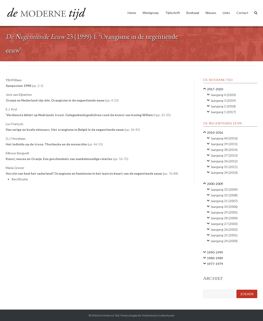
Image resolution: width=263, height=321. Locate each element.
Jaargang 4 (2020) (223, 95)
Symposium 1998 (24, 86)
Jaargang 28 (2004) (224, 218)
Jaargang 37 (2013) (224, 155)
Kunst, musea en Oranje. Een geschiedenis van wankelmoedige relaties (67, 159)
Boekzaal (192, 13)
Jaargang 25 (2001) (224, 235)
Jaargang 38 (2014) (224, 150)
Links (226, 13)
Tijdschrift (172, 13)
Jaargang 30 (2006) (224, 207)
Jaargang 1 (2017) (223, 112)
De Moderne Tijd (108, 315)
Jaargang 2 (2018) (223, 106)
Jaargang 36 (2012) (224, 161)
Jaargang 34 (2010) (224, 172)
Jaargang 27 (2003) (224, 224)
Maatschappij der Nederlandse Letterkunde (147, 315)
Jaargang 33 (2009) (224, 189)
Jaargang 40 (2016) (224, 138)
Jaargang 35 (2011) (224, 167)
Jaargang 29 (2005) (224, 212)
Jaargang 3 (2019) (223, 100)
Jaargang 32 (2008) (224, 195)
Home (132, 13)
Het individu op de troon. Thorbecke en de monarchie (54, 144)
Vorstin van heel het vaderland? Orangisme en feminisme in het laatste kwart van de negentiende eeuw (92, 173)
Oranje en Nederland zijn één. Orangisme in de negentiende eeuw (62, 100)
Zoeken (246, 294)
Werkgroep (150, 13)
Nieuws (210, 13)
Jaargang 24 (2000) (224, 241)
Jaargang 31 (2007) (224, 201)
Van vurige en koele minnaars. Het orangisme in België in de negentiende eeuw (73, 129)
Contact (242, 13)
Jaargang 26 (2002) (224, 229)
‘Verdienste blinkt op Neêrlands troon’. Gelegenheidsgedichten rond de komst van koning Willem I (88, 115)
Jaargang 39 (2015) (224, 144)
